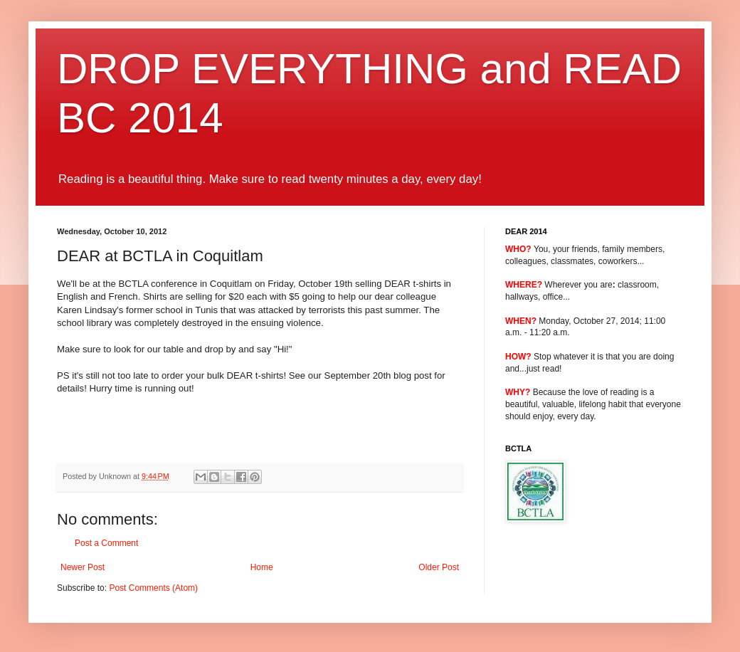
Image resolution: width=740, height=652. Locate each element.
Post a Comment (106, 543)
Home (261, 567)
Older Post (438, 567)
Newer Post (82, 567)
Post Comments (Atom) (153, 588)
